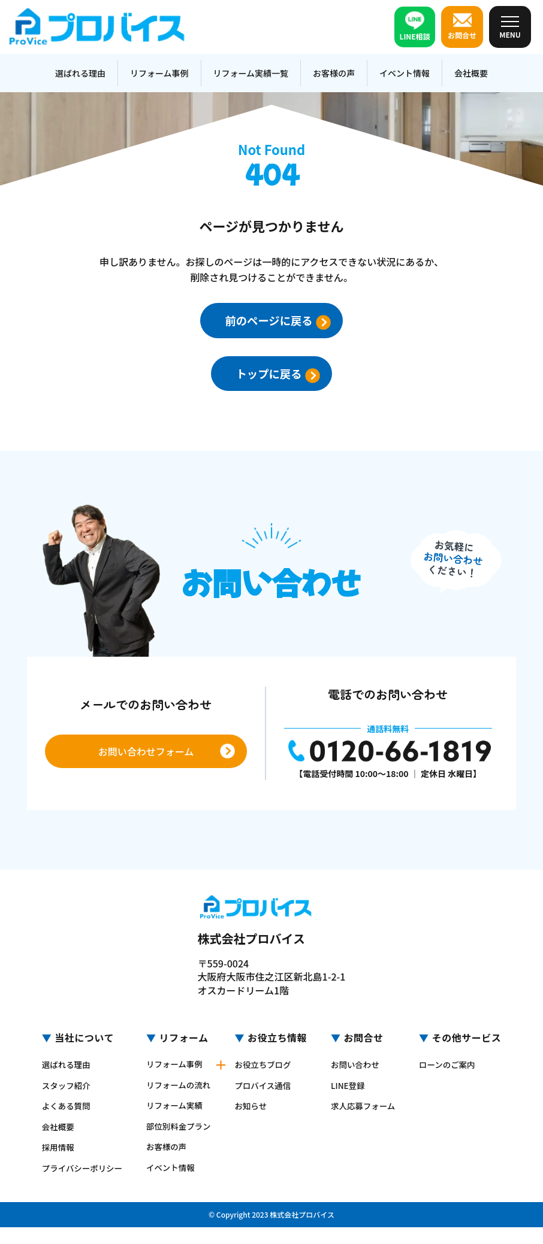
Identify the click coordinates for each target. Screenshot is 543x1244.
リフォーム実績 (175, 1115)
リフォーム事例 (159, 73)
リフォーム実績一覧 (251, 73)
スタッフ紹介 (64, 1087)
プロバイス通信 (266, 1096)
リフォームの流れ (175, 1091)
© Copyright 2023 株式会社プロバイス (271, 1231)
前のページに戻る (289, 321)
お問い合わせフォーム (146, 753)
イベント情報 (404, 73)
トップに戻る (289, 375)
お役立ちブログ (266, 1076)
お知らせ (253, 1116)
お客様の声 (334, 73)
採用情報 (56, 1148)
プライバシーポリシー (76, 1172)
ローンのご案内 (452, 1076)
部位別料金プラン (175, 1140)
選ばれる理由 (80, 73)
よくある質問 (64, 1107)
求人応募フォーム (361, 1111)
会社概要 (471, 73)
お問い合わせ (357, 1066)
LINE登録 (349, 1087)
